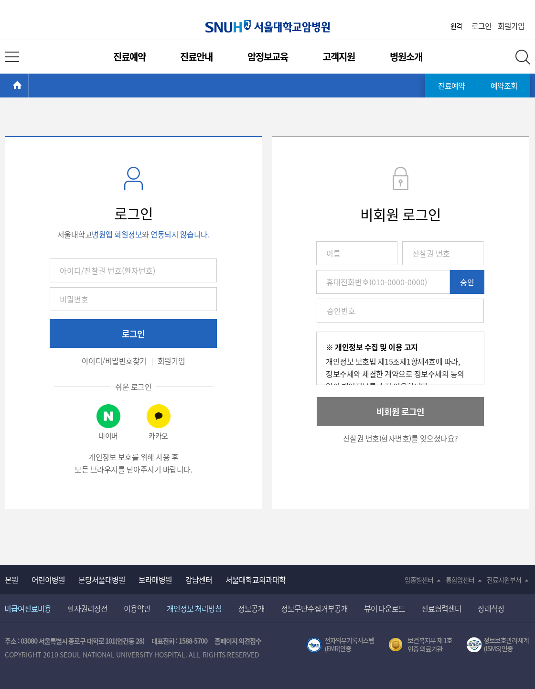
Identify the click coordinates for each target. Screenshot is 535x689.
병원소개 (406, 57)
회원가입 (511, 26)
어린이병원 (48, 579)
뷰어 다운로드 (385, 608)
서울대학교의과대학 (255, 579)
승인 (467, 282)
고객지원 (338, 57)
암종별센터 (419, 579)
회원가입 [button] (171, 360)
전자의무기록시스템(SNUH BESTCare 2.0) (340, 645)
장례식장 (491, 608)
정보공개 (251, 608)
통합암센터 (460, 579)
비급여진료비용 (27, 608)
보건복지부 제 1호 (420, 645)
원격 (456, 26)
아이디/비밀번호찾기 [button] (114, 360)
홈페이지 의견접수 (238, 641)
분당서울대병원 (101, 579)
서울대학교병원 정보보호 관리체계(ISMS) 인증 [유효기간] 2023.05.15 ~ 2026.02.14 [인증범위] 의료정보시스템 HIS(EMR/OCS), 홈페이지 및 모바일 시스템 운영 (498, 645)
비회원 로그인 (400, 411)
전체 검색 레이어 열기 (522, 57)
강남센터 (198, 579)
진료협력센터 (441, 608)
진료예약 (129, 57)
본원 (11, 579)
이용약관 (137, 608)
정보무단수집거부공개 (314, 608)
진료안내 (196, 57)
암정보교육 (267, 57)
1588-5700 (193, 641)
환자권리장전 (87, 608)
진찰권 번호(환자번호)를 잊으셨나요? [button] (400, 438)
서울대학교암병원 (267, 26)
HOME (28, 85)
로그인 (481, 26)
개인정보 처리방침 (194, 608)
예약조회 (504, 85)
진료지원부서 (504, 579)
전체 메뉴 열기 (12, 57)
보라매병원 (155, 579)
